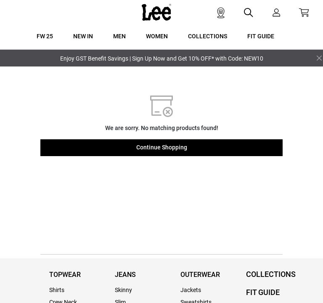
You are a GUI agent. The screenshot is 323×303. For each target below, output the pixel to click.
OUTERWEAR (200, 275)
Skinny (123, 290)
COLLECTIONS (271, 274)
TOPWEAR (65, 275)
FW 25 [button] (45, 36)
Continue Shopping (161, 147)
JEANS (125, 275)
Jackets (190, 290)
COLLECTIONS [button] (207, 36)
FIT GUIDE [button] (260, 36)
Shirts (56, 290)
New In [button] (83, 36)
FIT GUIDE (263, 292)
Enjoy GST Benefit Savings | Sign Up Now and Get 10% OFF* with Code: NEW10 (161, 58)
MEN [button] (119, 36)
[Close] (319, 58)
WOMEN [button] (157, 36)
